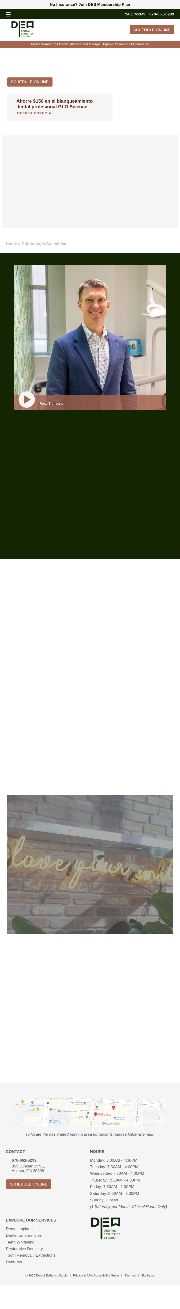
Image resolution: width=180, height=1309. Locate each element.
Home (11, 244)
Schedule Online (151, 30)
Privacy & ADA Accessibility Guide (96, 1275)
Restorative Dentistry (24, 1249)
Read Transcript (52, 403)
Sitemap (130, 1275)
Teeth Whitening (20, 1242)
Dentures (14, 1262)
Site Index (148, 1275)
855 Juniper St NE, (51, 1169)
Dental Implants (20, 1229)
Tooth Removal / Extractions (31, 1255)
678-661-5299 (24, 1160)
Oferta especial (35, 113)
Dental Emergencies (24, 1235)
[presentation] (90, 1125)
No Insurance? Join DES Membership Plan (90, 4)
